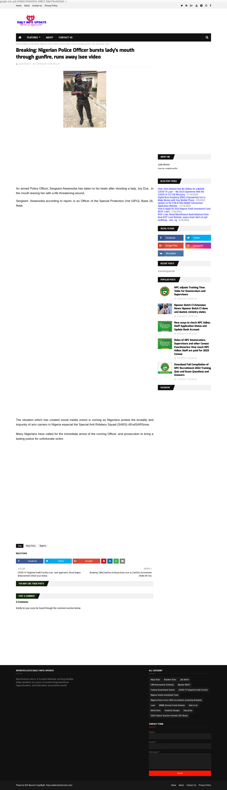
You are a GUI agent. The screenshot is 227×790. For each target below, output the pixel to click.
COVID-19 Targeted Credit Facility (193, 690)
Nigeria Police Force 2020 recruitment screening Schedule (176, 700)
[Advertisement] (84, 161)
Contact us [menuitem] (66, 37)
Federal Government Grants (163, 690)
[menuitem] (20, 37)
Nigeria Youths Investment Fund (164, 695)
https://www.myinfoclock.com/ (59, 785)
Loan (153, 705)
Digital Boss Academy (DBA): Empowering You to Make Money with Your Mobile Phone (181, 199)
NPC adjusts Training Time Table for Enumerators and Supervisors (189, 291)
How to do (193, 705)
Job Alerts (184, 679)
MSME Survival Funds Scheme (172, 705)
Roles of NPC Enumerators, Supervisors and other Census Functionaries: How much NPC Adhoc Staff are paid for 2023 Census (191, 347)
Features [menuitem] (32, 37)
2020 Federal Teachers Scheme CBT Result (169, 715)
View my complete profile (167, 168)
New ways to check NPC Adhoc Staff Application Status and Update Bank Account (192, 326)
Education (188, 710)
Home (18, 5)
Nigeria (26, 44)
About (27, 5)
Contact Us (191, 785)
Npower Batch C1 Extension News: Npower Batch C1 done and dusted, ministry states (191, 308)
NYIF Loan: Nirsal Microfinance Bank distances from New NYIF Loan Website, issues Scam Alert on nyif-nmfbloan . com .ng (183, 217)
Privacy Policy (51, 5)
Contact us (37, 5)
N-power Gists (170, 679)
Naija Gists (30, 546)
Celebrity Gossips (172, 710)
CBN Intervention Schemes (162, 685)
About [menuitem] (49, 37)
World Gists (155, 710)
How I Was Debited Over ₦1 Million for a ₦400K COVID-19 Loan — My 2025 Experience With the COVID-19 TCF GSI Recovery (181, 191)
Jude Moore (25, 63)
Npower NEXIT (184, 685)
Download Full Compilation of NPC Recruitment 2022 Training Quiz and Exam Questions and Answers (192, 370)
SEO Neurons (30, 785)
